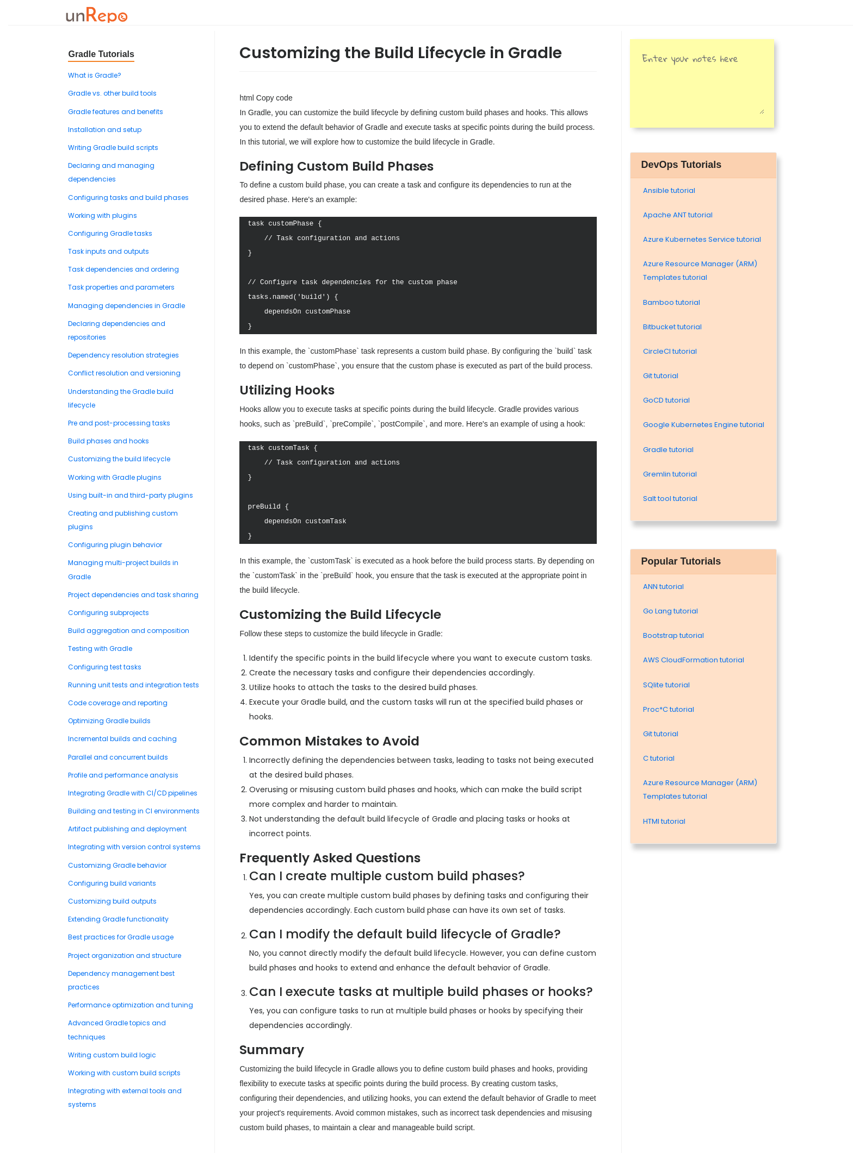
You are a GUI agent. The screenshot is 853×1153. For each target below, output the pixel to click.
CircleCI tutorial (670, 351)
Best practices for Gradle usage (121, 937)
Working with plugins (102, 215)
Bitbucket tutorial (672, 327)
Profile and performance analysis (123, 775)
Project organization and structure (124, 955)
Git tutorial (660, 376)
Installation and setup (104, 129)
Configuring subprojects (108, 612)
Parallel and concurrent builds (118, 757)
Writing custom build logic (112, 1055)
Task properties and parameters (121, 287)
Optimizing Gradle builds (109, 720)
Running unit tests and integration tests (133, 685)
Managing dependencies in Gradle (126, 305)
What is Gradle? (94, 75)
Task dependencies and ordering (123, 269)
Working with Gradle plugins (115, 477)
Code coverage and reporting (118, 702)
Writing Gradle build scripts (113, 147)
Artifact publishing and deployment (127, 829)
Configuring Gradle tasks (110, 233)
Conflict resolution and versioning (124, 373)
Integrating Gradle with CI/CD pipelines (132, 793)
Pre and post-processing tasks (119, 423)
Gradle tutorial (668, 449)
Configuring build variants (112, 883)
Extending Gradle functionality (118, 919)
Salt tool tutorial (670, 498)
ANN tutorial (663, 586)
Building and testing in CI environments (134, 811)
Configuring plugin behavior (115, 544)
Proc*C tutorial (668, 709)
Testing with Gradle (100, 648)
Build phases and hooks (108, 441)
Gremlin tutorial (670, 474)
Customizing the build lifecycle (119, 458)
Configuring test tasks (104, 667)
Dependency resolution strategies (123, 355)
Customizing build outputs (112, 901)
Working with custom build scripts (124, 1072)
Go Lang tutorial (670, 611)
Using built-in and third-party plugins (130, 495)
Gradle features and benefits (115, 111)
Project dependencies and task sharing (133, 594)
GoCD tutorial (666, 400)
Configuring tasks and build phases (128, 197)
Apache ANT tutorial (678, 215)
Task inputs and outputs (108, 251)
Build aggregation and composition (128, 630)
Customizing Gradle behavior (117, 865)
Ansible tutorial (669, 190)
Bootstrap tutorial (673, 635)
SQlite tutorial (666, 685)
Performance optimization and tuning (130, 1005)
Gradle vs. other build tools (112, 93)
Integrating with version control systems (134, 846)
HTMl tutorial (664, 821)
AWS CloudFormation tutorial (693, 660)
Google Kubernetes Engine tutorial (703, 424)
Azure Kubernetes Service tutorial (702, 239)
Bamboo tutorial (671, 302)
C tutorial (659, 758)
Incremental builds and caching (122, 738)
